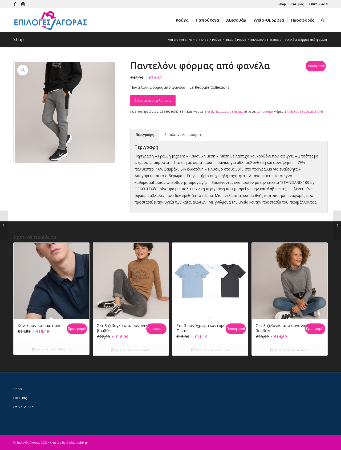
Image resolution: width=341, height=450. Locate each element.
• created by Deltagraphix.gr (68, 442)
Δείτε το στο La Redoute (153, 100)
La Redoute (265, 111)
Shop (282, 4)
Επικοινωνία (318, 4)
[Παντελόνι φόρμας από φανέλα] (4, 225)
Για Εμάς (297, 4)
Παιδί (209, 111)
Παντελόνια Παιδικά (229, 111)
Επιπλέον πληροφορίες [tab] (183, 134)
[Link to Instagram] (23, 4)
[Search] (323, 20)
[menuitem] (282, 4)
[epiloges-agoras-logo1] (50, 20)
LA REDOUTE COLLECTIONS (304, 111)
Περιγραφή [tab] (145, 134)
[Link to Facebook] (15, 4)
